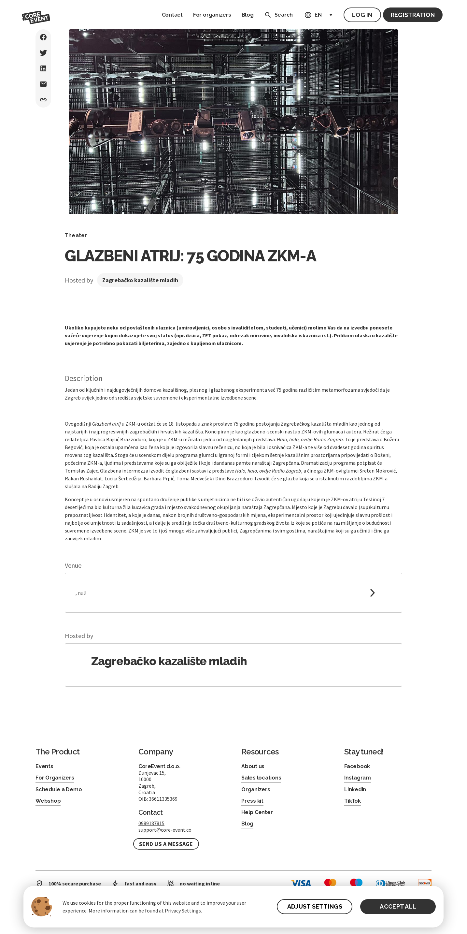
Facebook (357, 766)
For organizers (212, 15)
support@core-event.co (164, 829)
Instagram (357, 778)
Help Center (257, 812)
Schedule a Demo (58, 789)
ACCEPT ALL (398, 906)
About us (252, 766)
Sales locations (261, 778)
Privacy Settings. (183, 910)
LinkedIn (355, 789)
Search (277, 15)
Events (44, 766)
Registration (413, 14)
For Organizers (54, 778)
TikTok (352, 801)
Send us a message (166, 844)
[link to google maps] (233, 592)
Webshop (48, 801)
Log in (362, 14)
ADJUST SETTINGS (314, 906)
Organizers (255, 789)
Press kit (252, 801)
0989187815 (151, 823)
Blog (248, 15)
